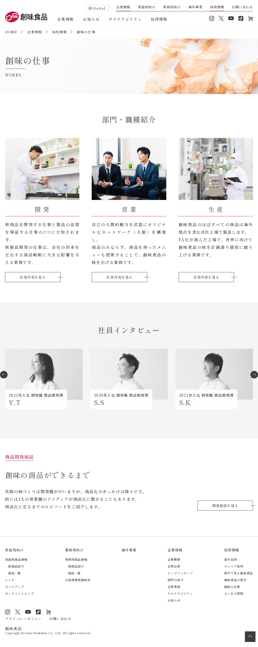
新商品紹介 (16, 566)
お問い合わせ (242, 7)
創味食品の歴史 (235, 580)
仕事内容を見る (33, 277)
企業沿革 (174, 566)
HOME (11, 32)
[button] (254, 374)
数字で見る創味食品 (238, 573)
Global (99, 8)
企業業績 (174, 586)
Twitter (221, 18)
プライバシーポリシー (23, 618)
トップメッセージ (180, 573)
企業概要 (174, 559)
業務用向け (172, 7)
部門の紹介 (176, 580)
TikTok (240, 18)
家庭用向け (146, 7)
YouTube (231, 18)
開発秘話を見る (225, 505)
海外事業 (195, 7)
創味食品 (26, 16)
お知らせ (91, 19)
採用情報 (217, 7)
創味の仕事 (232, 586)
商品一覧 (14, 573)
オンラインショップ (250, 18)
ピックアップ (14, 586)
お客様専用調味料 (78, 580)
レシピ (10, 580)
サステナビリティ (125, 19)
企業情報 (123, 7)
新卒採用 (230, 559)
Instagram (211, 18)
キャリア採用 (233, 566)
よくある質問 (233, 593)
